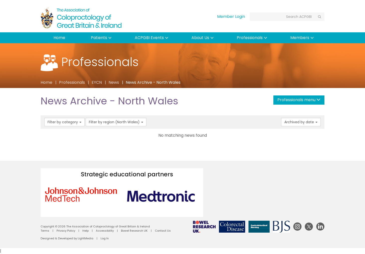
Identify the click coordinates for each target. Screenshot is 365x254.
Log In (105, 238)
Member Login (231, 16)
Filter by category (64, 122)
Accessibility (105, 231)
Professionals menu (298, 100)
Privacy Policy (66, 231)
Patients (101, 38)
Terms (45, 231)
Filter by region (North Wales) (116, 122)
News (114, 82)
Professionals (252, 38)
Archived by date (300, 122)
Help (85, 231)
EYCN (97, 82)
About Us (202, 38)
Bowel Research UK (134, 231)
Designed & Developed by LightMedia (67, 238)
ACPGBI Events (151, 38)
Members (302, 38)
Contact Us (163, 231)
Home (59, 38)
